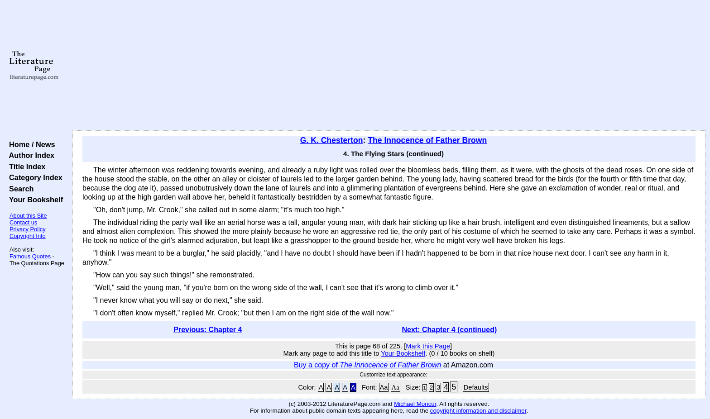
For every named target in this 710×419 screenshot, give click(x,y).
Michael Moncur (415, 403)
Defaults (476, 387)
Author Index (29, 155)
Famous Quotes (30, 256)
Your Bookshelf (34, 199)
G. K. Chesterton (331, 140)
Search (19, 189)
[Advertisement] (389, 65)
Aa (384, 387)
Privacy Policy (28, 229)
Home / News (30, 144)
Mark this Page (428, 346)
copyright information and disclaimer (478, 410)
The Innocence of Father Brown (427, 140)
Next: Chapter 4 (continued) (449, 329)
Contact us (23, 222)
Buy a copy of (367, 365)
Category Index (33, 177)
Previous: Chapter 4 (207, 329)
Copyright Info (28, 236)
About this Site (28, 215)
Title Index (25, 166)
